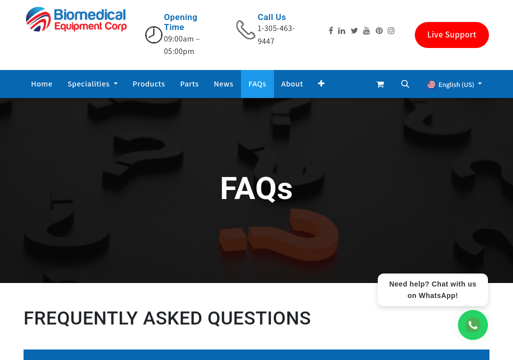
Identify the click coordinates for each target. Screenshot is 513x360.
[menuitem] (42, 84)
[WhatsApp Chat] (473, 325)
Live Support (451, 34)
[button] (322, 84)
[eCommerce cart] (380, 84)
